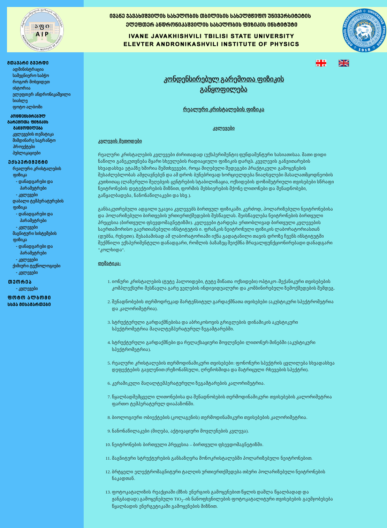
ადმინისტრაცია (28, 69)
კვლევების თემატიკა (33, 134)
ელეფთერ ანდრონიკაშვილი (41, 94)
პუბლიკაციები (26, 153)
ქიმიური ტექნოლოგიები (36, 265)
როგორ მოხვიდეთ (31, 81)
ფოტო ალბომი (27, 107)
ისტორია (21, 88)
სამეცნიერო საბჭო (31, 75)
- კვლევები (27, 194)
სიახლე (20, 100)
